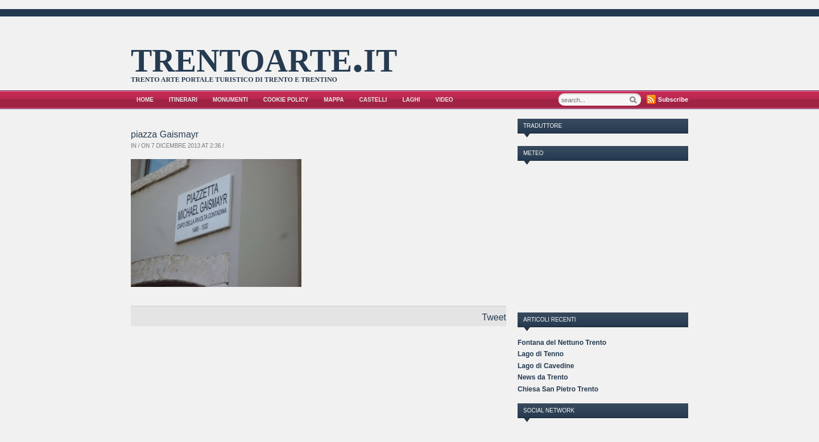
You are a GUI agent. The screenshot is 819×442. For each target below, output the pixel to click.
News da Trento (543, 377)
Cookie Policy (285, 100)
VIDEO (444, 100)
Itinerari (183, 100)
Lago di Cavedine (546, 366)
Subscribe (673, 99)
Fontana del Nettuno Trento (562, 343)
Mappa (334, 100)
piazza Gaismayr (164, 134)
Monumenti (230, 100)
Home (145, 100)
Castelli (373, 100)
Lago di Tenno (541, 354)
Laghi (411, 100)
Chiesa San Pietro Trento (558, 389)
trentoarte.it (264, 56)
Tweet (494, 317)
